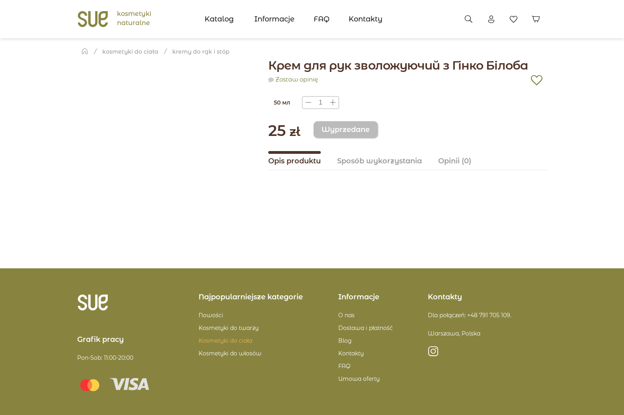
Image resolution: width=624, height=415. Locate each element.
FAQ (322, 19)
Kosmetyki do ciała (130, 51)
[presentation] (320, 103)
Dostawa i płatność (365, 328)
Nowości (211, 315)
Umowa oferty (359, 378)
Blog (345, 340)
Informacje (274, 19)
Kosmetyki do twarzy (229, 328)
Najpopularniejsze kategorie (251, 297)
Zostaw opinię (296, 79)
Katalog (219, 19)
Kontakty (365, 19)
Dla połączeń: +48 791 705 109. (469, 315)
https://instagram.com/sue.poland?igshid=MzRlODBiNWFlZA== (433, 353)
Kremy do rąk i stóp (201, 51)
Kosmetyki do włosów (230, 353)
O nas (346, 315)
